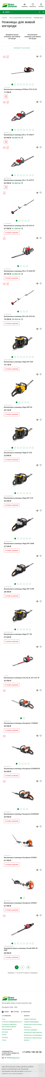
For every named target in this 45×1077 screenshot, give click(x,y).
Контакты (5, 1037)
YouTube (15, 1011)
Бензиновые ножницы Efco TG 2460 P (19, 135)
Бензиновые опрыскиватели (33, 1032)
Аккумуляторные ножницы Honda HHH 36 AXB (21, 949)
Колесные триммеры (30, 1030)
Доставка (5, 1032)
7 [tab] (30, 84)
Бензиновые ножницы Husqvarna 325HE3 (20, 903)
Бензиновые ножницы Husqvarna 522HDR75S (22, 769)
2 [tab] (15, 84)
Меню (6, 12)
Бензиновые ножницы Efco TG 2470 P (19, 180)
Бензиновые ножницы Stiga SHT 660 (18, 362)
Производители (7, 1029)
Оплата (4, 1034)
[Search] (39, 12)
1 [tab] (12, 84)
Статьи (4, 1040)
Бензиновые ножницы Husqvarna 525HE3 (20, 857)
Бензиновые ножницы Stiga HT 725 (18, 634)
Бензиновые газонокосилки (33, 1024)
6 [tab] (27, 84)
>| (28, 967)
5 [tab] (24, 84)
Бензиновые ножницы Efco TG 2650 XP (19, 271)
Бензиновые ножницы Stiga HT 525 (18, 453)
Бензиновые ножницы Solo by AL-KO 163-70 (21, 678)
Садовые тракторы (30, 1019)
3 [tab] (18, 84)
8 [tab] (32, 84)
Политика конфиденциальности (12, 1022)
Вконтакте (25, 1011)
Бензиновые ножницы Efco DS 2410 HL (19, 316)
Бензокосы (27, 1027)
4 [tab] (21, 84)
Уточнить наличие (11, 233)
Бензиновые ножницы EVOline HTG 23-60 (20, 89)
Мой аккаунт (43, 12)
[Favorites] (33, 5)
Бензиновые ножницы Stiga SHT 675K (19, 589)
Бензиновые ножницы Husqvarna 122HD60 (21, 723)
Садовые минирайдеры (31, 1022)
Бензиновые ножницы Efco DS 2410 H (19, 226)
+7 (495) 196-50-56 (32, 1052)
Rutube (5, 1012)
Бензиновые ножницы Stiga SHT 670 (18, 498)
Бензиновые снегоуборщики (33, 1035)
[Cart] (41, 5)
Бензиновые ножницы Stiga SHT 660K (19, 543)
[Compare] (25, 5)
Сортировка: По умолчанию (22, 48)
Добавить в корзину (5, 96)
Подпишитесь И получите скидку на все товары (10, 1053)
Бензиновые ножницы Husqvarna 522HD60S (21, 814)
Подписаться (15, 1058)
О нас (3, 1019)
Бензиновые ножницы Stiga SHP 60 (18, 407)
